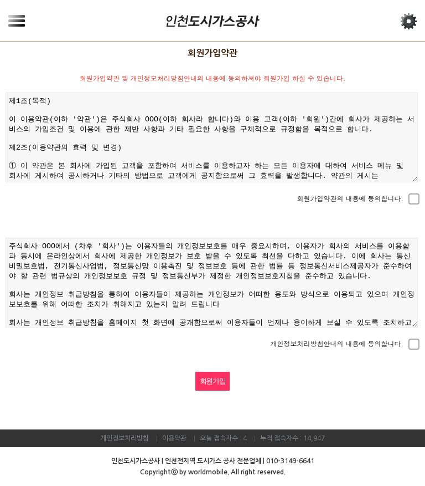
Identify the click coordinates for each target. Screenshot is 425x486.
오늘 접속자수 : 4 (223, 438)
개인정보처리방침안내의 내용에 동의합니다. (336, 343)
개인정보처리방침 (124, 438)
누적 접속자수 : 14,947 (292, 438)
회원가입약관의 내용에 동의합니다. (350, 198)
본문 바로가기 (0, 0)
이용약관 (174, 438)
